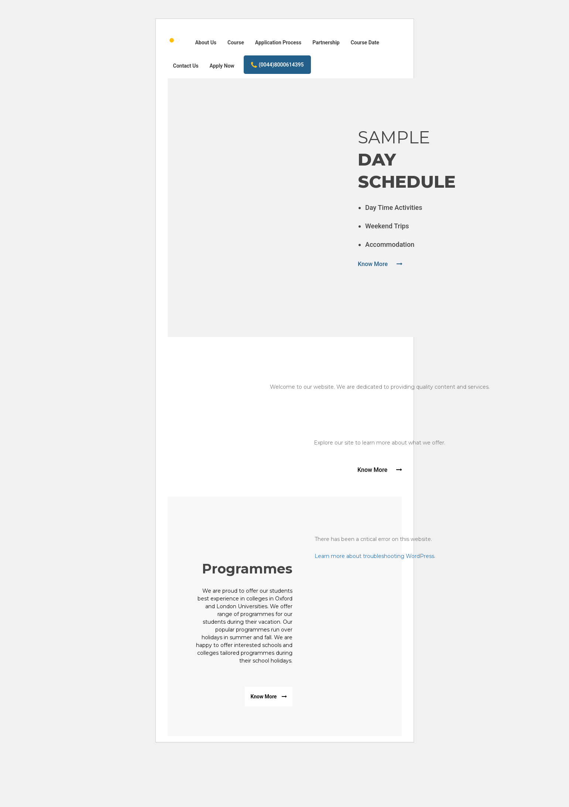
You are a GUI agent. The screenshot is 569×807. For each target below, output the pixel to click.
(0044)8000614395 (277, 65)
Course (235, 42)
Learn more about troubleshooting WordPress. (375, 556)
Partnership (325, 42)
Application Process (278, 42)
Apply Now (222, 66)
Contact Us (186, 66)
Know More (380, 264)
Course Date (365, 42)
